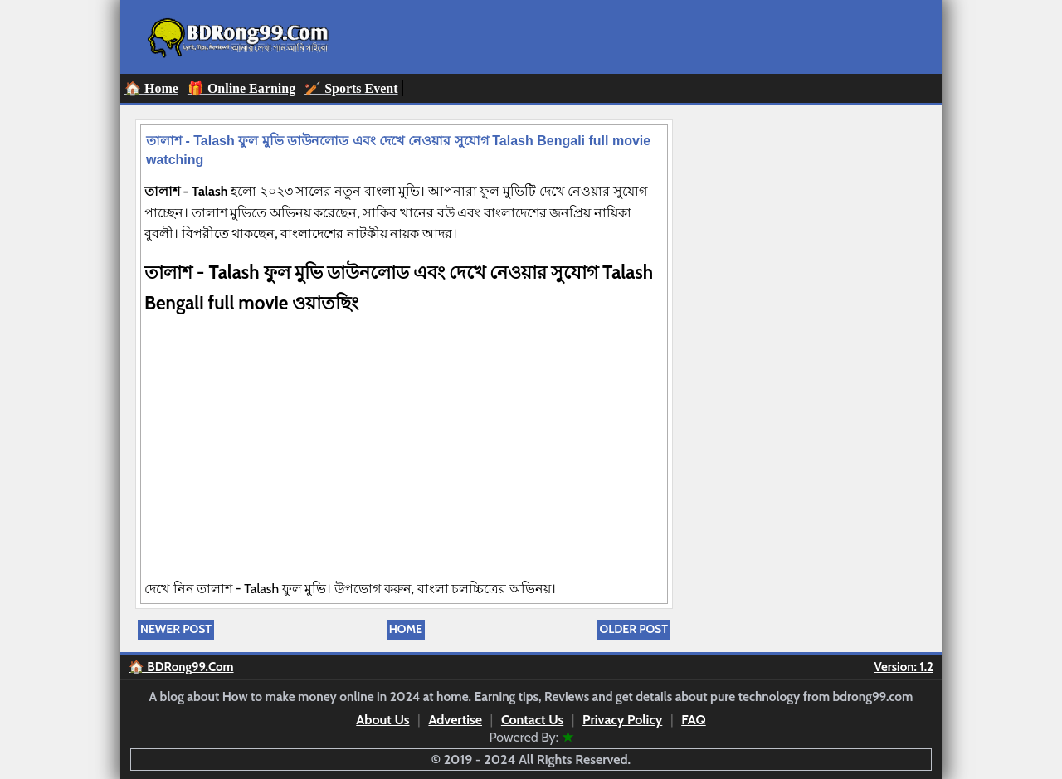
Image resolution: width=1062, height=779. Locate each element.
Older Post (634, 628)
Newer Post (176, 628)
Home (405, 628)
